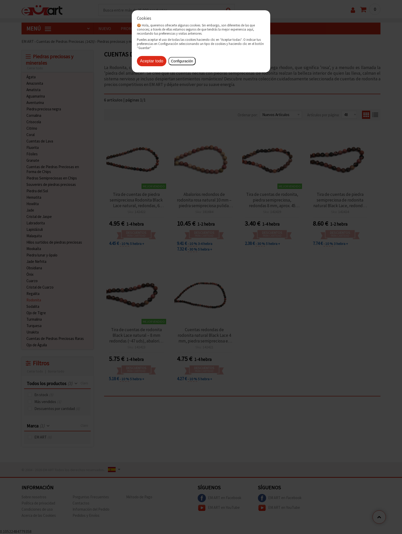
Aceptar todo (151, 61)
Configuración (182, 61)
